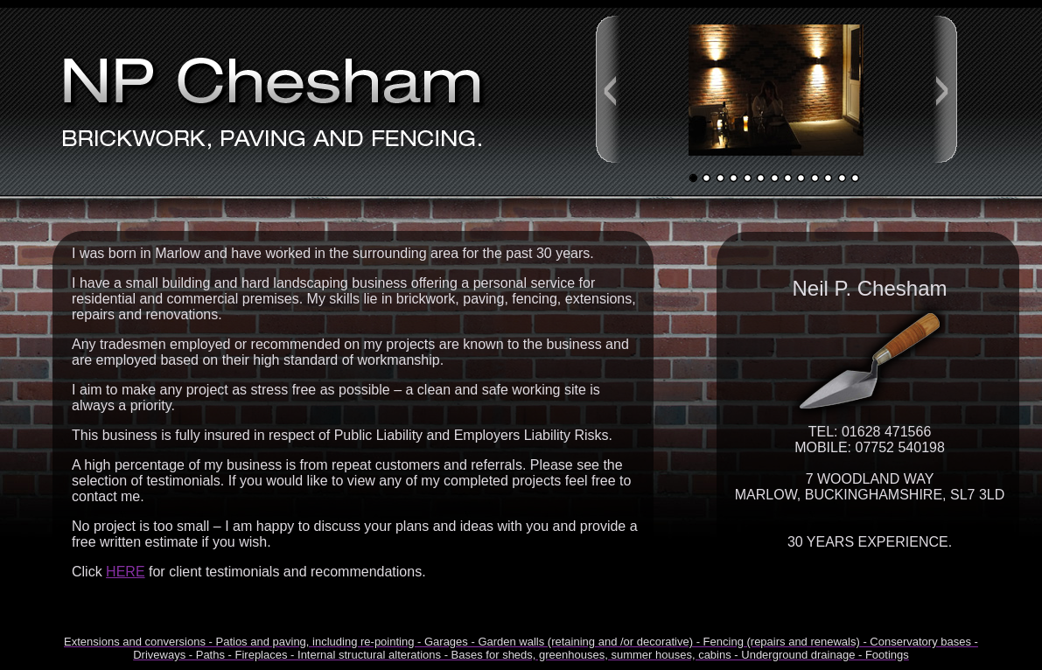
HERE (125, 571)
